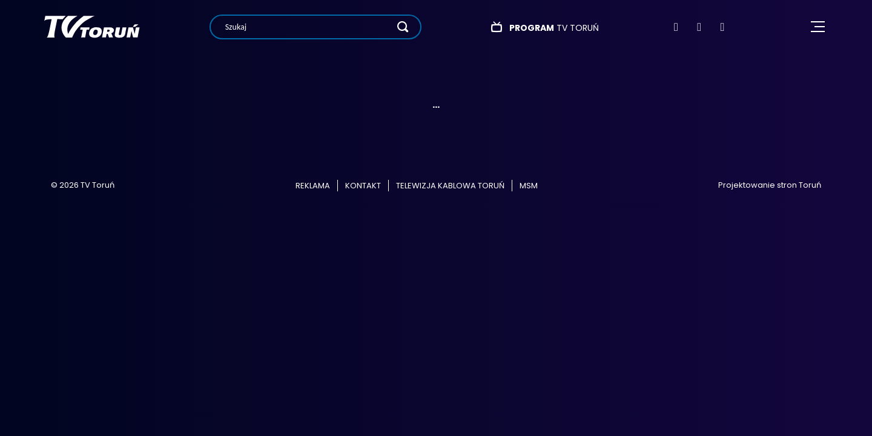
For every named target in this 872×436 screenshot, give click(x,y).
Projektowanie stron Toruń (769, 185)
